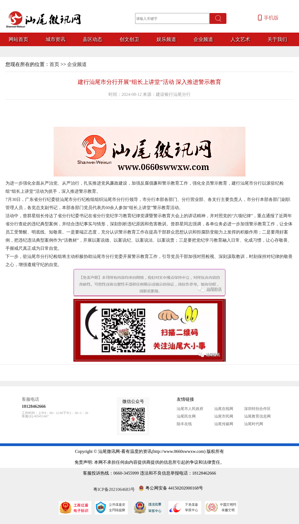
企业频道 (77, 64)
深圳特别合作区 (257, 409)
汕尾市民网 (223, 416)
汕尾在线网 (223, 409)
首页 (54, 64)
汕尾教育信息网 (257, 416)
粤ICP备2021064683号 (114, 489)
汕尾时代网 (253, 424)
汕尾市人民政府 (190, 409)
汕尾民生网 (186, 416)
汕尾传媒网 (223, 424)
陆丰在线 (184, 424)
